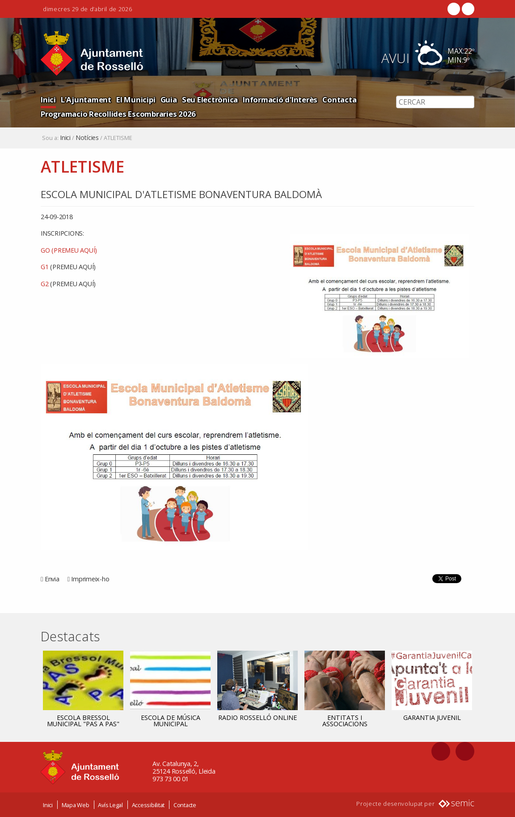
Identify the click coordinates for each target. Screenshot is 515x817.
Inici (48, 99)
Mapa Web (75, 805)
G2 (68, 283)
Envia (52, 579)
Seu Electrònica (210, 99)
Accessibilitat (148, 805)
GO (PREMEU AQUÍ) (69, 250)
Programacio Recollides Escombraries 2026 (118, 114)
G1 (68, 266)
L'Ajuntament (86, 99)
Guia (168, 99)
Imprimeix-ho (90, 579)
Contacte (184, 805)
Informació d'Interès (280, 99)
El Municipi (135, 99)
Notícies (87, 138)
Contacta (339, 99)
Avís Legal (110, 805)
